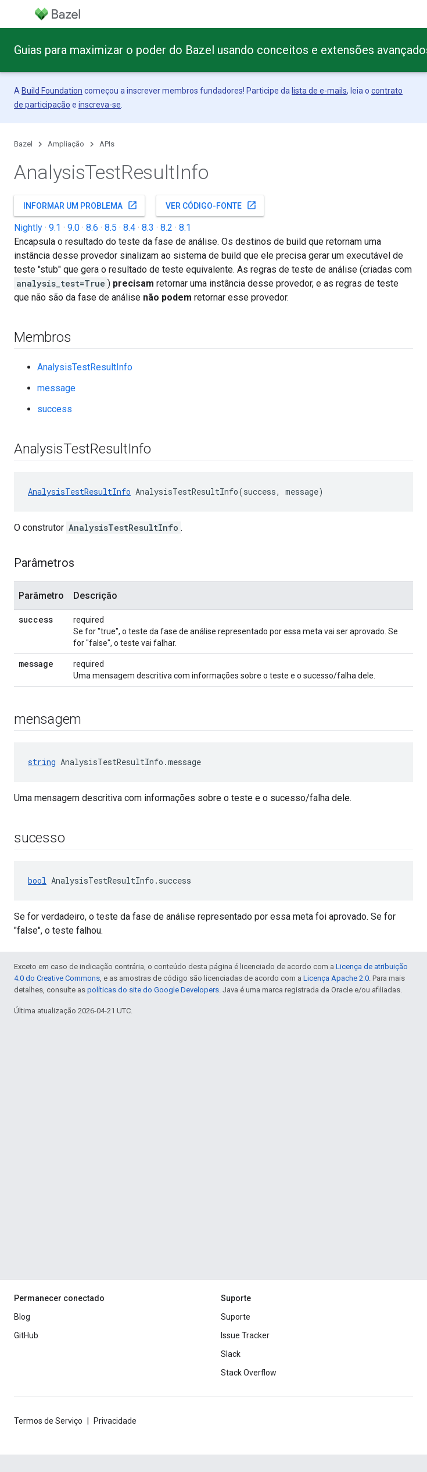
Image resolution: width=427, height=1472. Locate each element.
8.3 (148, 227)
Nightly (28, 227)
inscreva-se (99, 104)
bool (37, 880)
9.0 (73, 227)
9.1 (55, 227)
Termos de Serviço (48, 1420)
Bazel (23, 144)
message (56, 388)
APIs (106, 144)
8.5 (111, 227)
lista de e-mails (319, 90)
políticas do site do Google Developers (153, 989)
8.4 (129, 227)
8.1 (185, 227)
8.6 (92, 227)
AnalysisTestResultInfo (84, 367)
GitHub (26, 1335)
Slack (231, 1354)
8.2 (166, 227)
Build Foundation (51, 90)
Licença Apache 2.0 (336, 978)
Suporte (235, 1316)
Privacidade (115, 1420)
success (54, 409)
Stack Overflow (249, 1372)
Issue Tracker (245, 1335)
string (42, 761)
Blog (22, 1316)
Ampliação (66, 144)
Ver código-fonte (211, 205)
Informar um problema (80, 205)
